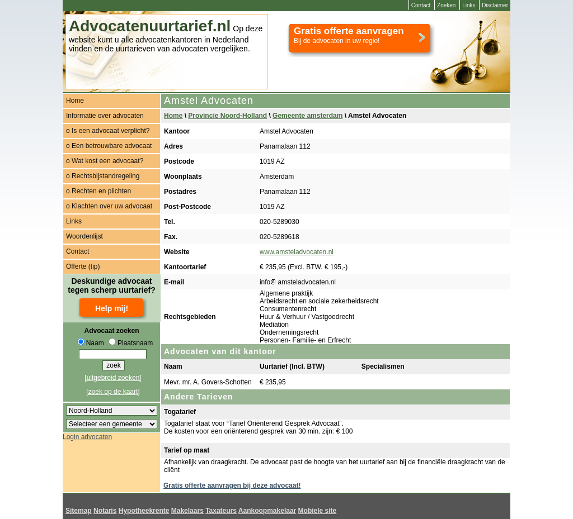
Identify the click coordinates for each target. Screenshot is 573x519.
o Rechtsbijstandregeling (102, 176)
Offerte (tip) (83, 266)
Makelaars (187, 511)
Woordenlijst (84, 236)
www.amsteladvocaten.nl (297, 252)
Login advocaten (87, 437)
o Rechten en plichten (98, 191)
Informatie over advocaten (105, 116)
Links (468, 5)
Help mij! (111, 308)
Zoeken (446, 5)
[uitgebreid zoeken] (112, 378)
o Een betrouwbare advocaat (109, 146)
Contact (420, 5)
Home (75, 100)
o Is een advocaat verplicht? (107, 131)
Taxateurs (221, 511)
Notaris (104, 511)
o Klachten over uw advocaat (109, 206)
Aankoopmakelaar (267, 511)
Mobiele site (317, 511)
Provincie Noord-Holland (227, 116)
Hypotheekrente (144, 511)
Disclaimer (495, 5)
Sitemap (78, 511)
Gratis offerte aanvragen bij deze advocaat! (231, 485)
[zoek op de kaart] (112, 392)
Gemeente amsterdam (307, 116)
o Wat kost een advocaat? (104, 161)
